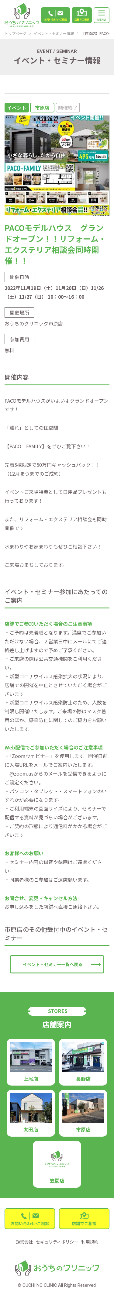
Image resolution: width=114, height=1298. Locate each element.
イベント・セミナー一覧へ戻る (52, 964)
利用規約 (89, 1241)
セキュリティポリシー (57, 1241)
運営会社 (24, 1241)
